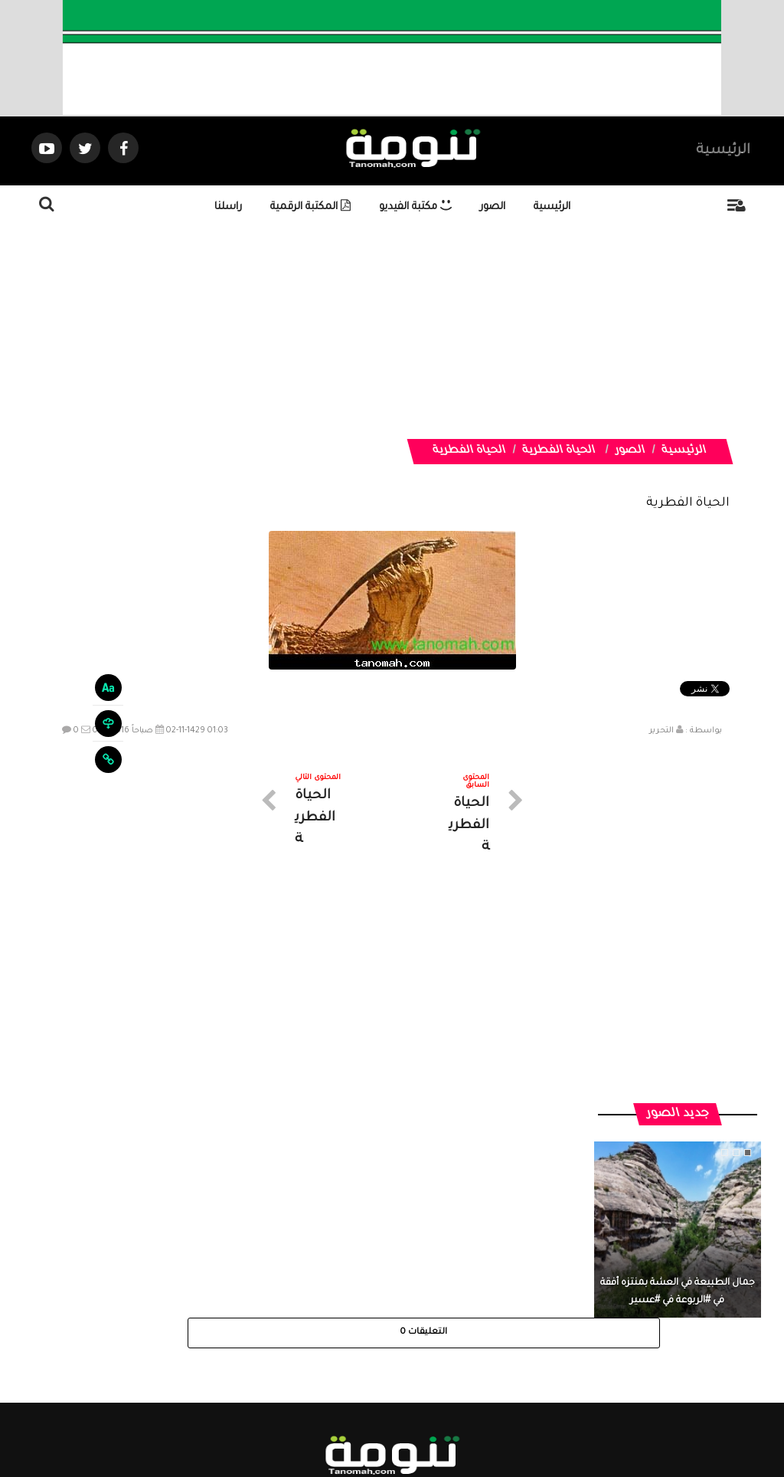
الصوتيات (369, 1339)
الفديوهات (430, 1339)
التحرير (661, 730)
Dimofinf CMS (405, 1413)
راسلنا (228, 207)
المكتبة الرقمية (310, 207)
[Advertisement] (392, 331)
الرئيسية (723, 151)
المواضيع (490, 1339)
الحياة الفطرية (558, 451)
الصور (492, 207)
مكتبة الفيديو (415, 207)
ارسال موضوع (250, 1339)
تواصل (315, 1339)
